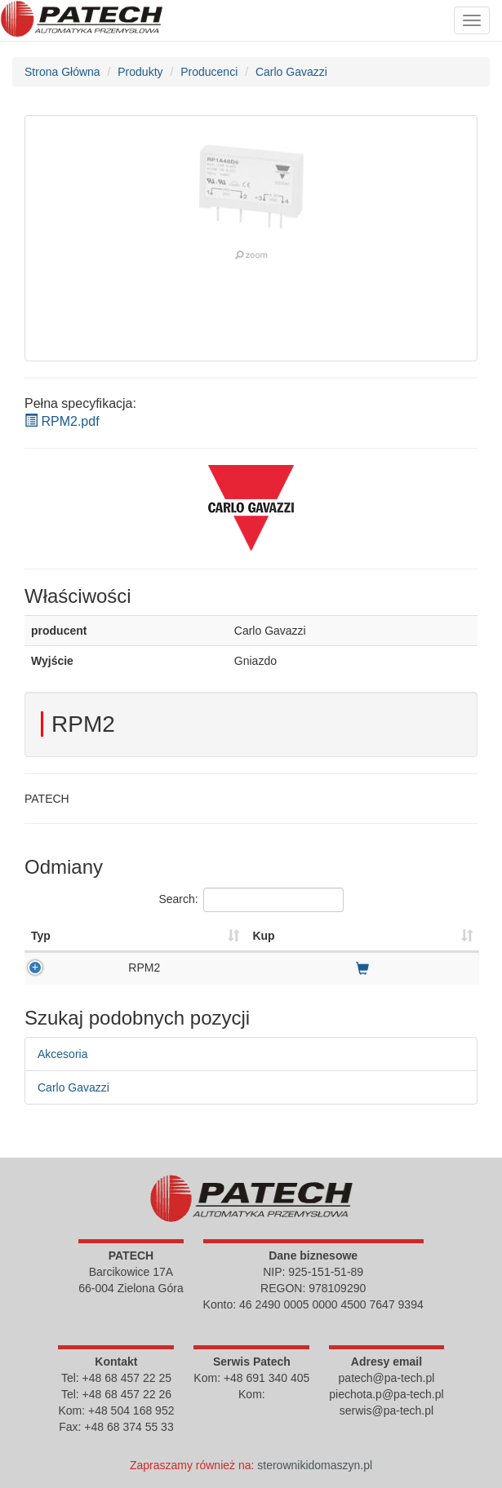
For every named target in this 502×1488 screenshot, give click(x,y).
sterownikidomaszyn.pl (314, 1465)
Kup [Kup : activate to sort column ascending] (263, 935)
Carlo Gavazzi (73, 1087)
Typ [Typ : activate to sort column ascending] (41, 935)
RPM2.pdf (62, 421)
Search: (250, 900)
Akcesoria (62, 1054)
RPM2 (144, 967)
